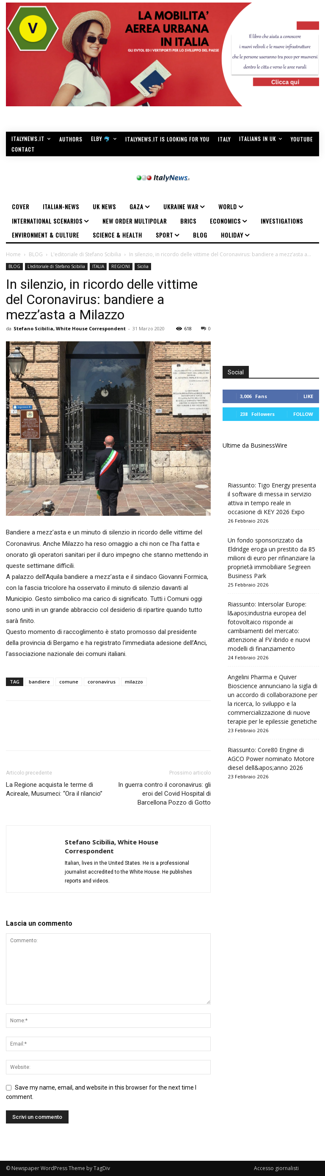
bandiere (39, 681)
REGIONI (120, 266)
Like (308, 396)
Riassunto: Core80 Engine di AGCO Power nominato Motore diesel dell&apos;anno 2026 (271, 759)
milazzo (134, 681)
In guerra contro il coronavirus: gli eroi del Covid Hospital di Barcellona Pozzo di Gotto (164, 793)
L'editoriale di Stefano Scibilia (86, 254)
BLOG (36, 254)
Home (13, 254)
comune (68, 681)
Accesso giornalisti (276, 1168)
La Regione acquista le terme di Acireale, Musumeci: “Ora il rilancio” (54, 789)
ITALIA (98, 266)
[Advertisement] (274, 305)
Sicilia (143, 266)
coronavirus (102, 681)
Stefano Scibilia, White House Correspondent (70, 328)
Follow (303, 414)
